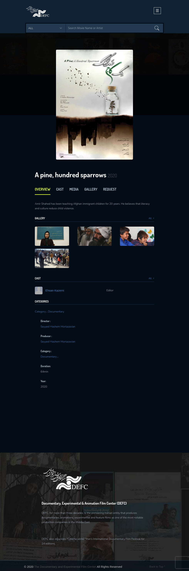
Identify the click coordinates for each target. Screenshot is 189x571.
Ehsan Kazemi (54, 290)
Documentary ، (49, 356)
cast (60, 189)
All (151, 218)
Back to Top (157, 566)
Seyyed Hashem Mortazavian (58, 326)
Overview (42, 189)
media (74, 189)
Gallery (90, 189)
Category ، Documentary (49, 311)
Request (109, 189)
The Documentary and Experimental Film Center (65, 566)
